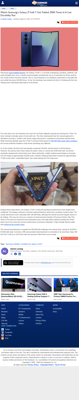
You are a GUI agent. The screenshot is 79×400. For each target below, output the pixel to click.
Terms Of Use (60, 365)
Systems (22, 312)
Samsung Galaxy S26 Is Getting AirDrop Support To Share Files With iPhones (38, 295)
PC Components (25, 309)
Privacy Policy (41, 320)
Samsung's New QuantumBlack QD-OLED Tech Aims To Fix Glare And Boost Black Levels (12, 295)
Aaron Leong (16, 249)
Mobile (21, 314)
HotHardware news (46, 262)
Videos (21, 323)
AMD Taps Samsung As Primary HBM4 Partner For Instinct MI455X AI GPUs (65, 295)
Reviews (4, 312)
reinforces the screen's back (14, 224)
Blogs (3, 317)
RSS (6, 338)
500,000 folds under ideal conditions (64, 141)
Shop (55, 312)
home (3, 8)
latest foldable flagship (17, 73)
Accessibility (57, 309)
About (38, 309)
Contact (38, 317)
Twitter (7, 329)
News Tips (39, 314)
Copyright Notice (46, 365)
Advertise (39, 312)
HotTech (39, 323)
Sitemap (4, 323)
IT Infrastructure (24, 317)
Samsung (9, 244)
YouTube (8, 335)
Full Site (4, 320)
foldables (17, 244)
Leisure (21, 320)
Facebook (8, 332)
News (12, 8)
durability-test (26, 244)
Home (3, 309)
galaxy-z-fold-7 (37, 244)
